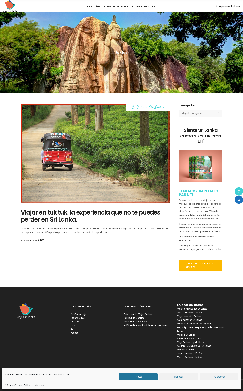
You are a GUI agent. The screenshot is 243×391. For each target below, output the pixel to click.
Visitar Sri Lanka (185, 349)
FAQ (73, 325)
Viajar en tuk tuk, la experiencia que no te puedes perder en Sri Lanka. (90, 216)
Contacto (76, 321)
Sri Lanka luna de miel (189, 338)
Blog (73, 329)
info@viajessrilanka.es (228, 6)
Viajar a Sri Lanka (186, 334)
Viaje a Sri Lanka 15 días (189, 357)
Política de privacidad (34, 385)
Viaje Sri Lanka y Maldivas (190, 342)
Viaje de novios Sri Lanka (190, 316)
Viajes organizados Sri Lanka (192, 308)
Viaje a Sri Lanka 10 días (189, 353)
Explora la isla (78, 317)
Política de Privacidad (135, 321)
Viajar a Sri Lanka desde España (194, 323)
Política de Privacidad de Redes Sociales (145, 325)
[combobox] (200, 113)
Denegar (178, 376)
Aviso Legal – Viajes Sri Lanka (139, 314)
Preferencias (218, 376)
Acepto (138, 376)
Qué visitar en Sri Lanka (189, 319)
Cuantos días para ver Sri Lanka (194, 346)
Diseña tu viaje (78, 314)
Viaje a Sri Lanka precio (189, 312)
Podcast (75, 332)
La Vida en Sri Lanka (147, 107)
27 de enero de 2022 (32, 240)
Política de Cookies (14, 385)
